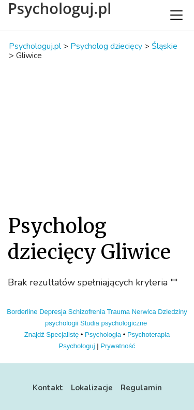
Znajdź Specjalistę (51, 334)
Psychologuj (77, 346)
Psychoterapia (148, 334)
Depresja (52, 312)
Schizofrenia (87, 312)
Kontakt (48, 387)
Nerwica (144, 312)
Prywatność (117, 346)
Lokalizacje (92, 387)
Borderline (22, 312)
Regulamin (141, 387)
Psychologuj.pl (59, 8)
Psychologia (103, 334)
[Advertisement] (97, 137)
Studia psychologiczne (113, 323)
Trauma (118, 312)
